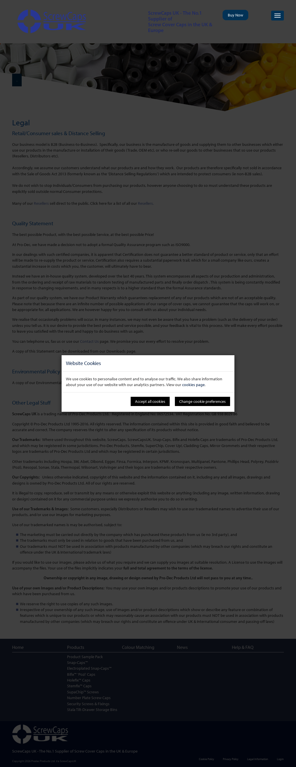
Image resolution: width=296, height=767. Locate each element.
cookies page (193, 384)
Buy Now (235, 15)
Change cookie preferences (202, 401)
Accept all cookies (150, 401)
